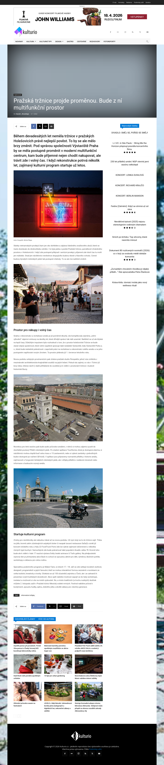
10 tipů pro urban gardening (54, 676)
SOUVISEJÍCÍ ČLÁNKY (25, 619)
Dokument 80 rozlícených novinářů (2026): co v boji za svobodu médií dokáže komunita (129, 253)
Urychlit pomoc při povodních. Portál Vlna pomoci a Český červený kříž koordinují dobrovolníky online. (27, 648)
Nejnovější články (129, 126)
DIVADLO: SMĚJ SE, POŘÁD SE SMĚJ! (129, 132)
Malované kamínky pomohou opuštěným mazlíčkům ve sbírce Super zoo (56, 648)
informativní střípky (28, 595)
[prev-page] (15, 716)
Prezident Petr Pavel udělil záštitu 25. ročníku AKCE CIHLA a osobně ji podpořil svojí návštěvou (89, 648)
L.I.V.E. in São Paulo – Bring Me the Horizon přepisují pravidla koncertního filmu (129, 146)
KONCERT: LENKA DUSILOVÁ (130, 175)
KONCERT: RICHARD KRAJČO (129, 185)
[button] (147, 41)
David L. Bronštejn (22, 114)
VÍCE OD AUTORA (46, 619)
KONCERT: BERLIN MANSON (130, 195)
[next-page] (19, 716)
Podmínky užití (95, 749)
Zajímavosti (17, 95)
